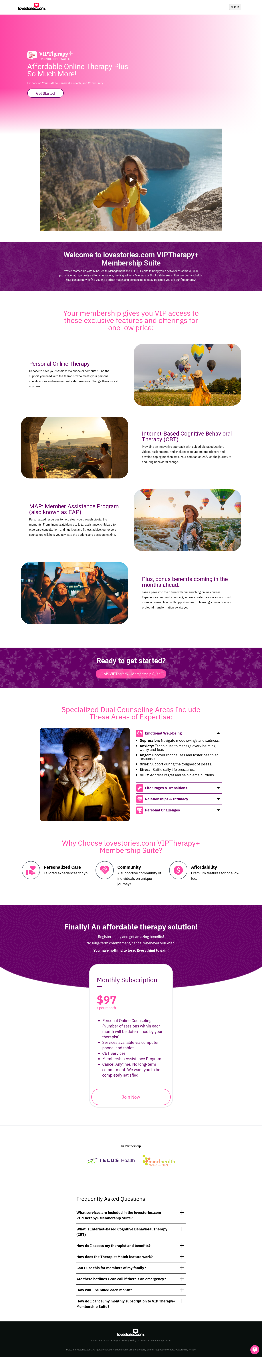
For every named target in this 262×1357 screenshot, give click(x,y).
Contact (105, 1340)
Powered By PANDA (185, 1349)
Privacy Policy (129, 1340)
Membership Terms (160, 1340)
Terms (143, 1340)
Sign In (235, 6)
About (94, 1340)
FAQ (115, 1340)
